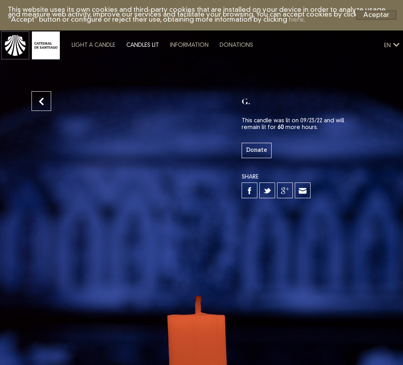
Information (219, 64)
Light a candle (124, 64)
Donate (256, 150)
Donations (266, 64)
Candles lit (173, 64)
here (296, 20)
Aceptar (376, 14)
